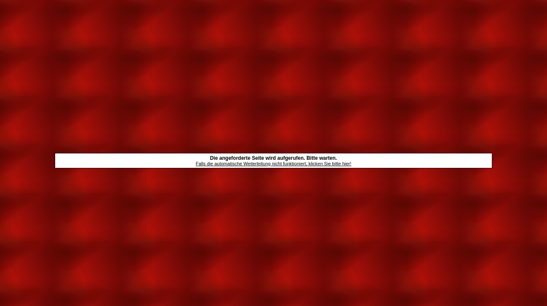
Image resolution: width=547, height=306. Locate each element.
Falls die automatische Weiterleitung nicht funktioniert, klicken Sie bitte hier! (273, 163)
